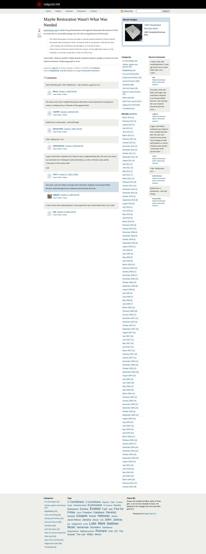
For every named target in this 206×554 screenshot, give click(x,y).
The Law (80, 534)
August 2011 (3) (128, 161)
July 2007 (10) (127, 336)
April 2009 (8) (127, 261)
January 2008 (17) (129, 315)
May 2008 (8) (127, 300)
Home (48, 11)
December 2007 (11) (130, 318)
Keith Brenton (58, 146)
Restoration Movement (91, 71)
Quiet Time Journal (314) (131, 101)
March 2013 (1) (128, 118)
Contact (93, 11)
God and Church (66, 71)
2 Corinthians (93, 502)
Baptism (105, 502)
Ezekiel (95, 509)
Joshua (117, 519)
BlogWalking (54, 71)
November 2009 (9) (129, 236)
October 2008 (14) (129, 282)
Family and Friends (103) (131, 78)
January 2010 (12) (129, 229)
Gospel (71, 516)
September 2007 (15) (130, 329)
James (114, 516)
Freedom (87, 512)
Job (101, 520)
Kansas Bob (58, 129)
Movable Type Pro (149, 514)
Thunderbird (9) (128, 109)
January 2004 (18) (129, 487)
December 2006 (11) (130, 361)
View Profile (57, 94)
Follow (65, 94)
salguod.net (52, 4)
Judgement (76, 524)
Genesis (111, 512)
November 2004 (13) (130, 451)
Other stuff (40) (128, 98)
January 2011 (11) (129, 186)
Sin (116, 531)
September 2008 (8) (130, 286)
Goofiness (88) (128, 85)
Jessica (86, 519)
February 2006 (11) (129, 397)
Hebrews (104, 516)
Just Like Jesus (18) (130, 88)
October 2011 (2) (128, 153)
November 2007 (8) (129, 322)
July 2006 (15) (127, 379)
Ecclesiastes (95, 505)
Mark (101, 523)
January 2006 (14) (129, 401)
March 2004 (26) (128, 480)
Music (71, 527)
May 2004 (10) (127, 472)
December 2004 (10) (130, 447)
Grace (92, 516)
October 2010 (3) (128, 196)
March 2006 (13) (128, 394)
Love (85, 524)
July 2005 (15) (127, 422)
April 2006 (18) (128, 390)
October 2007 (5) (128, 325)
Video (90, 534)
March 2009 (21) (128, 265)
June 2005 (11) (128, 426)
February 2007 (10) (129, 354)
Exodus (84, 509)
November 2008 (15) (130, 279)
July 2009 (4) (127, 250)
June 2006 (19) (128, 383)
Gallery (58, 11)
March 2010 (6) (128, 222)
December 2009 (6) (129, 232)
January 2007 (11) (129, 358)
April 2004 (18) (128, 476)
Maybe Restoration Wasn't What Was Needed (159, 82)
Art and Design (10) (129, 61)
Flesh (79, 513)
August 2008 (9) (128, 290)
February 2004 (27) (129, 483)
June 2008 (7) (127, 297)
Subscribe (128, 11)
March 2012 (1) (128, 135)
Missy (55, 91)
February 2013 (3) (129, 121)
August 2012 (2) (128, 125)
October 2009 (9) (128, 239)
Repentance (73, 531)
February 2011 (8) (129, 182)
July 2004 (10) (127, 465)
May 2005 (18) (127, 429)
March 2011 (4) (128, 178)
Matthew (112, 523)
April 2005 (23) (128, 433)
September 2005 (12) (130, 415)
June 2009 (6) (127, 254)
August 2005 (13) (129, 419)
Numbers (95, 527)
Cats (112, 502)
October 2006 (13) (129, 368)
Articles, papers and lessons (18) (130, 66)
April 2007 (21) (128, 347)
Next (167, 19)
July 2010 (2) (127, 207)
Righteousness (87, 531)
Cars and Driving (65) (130, 74)
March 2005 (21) (128, 437)
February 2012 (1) (129, 139)
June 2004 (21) (128, 469)
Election (117, 505)
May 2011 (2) (127, 171)
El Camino (108, 505)
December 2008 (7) (129, 275)
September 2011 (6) (130, 157)
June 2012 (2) (127, 132)
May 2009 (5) (127, 257)
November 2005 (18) (130, 408)
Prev (164, 19)
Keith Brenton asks (51, 30)
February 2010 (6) (129, 225)
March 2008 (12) (128, 308)
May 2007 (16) (127, 343)
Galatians (98, 512)
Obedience (107, 527)
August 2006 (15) (129, 376)
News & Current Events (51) (131, 93)
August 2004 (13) (129, 462)
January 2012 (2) (128, 143)
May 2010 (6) (127, 214)
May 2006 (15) (127, 386)
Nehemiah (83, 527)
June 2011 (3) (127, 168)
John (108, 519)
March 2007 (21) (128, 351)
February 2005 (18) (129, 440)
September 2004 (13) (130, 458)
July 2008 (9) (127, 293)
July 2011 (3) (127, 164)
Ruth (110, 531)
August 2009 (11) (129, 247)
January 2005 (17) (129, 444)
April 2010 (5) (127, 218)
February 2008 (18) (129, 311)
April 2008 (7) (127, 304)
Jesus (96, 519)
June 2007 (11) (128, 340)
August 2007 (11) (129, 333)
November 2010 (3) (129, 193)
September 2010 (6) (130, 200)
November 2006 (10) (130, 365)
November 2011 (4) (129, 150)
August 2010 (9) (128, 204)
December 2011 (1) (129, 146)
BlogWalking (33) (128, 70)
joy (68, 524)
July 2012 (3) (127, 128)
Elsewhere (81, 11)
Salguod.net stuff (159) (131, 105)
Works (98, 534)
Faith (104, 509)
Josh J (55, 174)
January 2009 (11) (129, 272)
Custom (119, 502)
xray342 (56, 112)
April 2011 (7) (127, 175)
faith (111, 509)
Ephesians (72, 509)
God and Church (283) (130, 81)
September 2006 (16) (130, 372)
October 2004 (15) (129, 454)
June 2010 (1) (127, 211)
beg (54, 212)
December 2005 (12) (130, 404)
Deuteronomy (80, 505)
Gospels (82, 516)
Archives (69, 11)
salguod (55, 68)
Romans (101, 531)
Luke (92, 523)
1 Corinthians (75, 501)
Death (69, 505)
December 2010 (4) (129, 189)
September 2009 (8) (130, 243)
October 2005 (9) (128, 411)
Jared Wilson (74, 519)
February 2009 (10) (129, 268)
